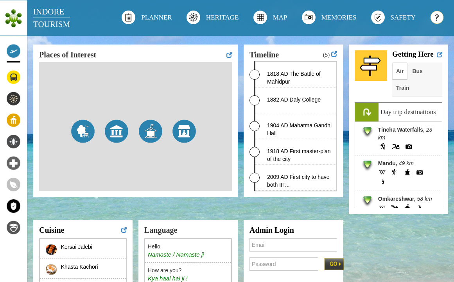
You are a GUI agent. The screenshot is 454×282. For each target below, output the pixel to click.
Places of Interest (67, 54)
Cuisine (51, 230)
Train (402, 88)
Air (400, 71)
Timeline (264, 54)
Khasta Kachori (79, 267)
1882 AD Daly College (294, 99)
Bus (417, 71)
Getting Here (413, 54)
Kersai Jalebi (76, 247)
